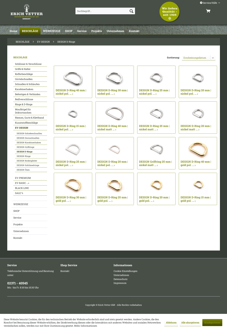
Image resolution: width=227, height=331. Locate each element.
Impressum (120, 283)
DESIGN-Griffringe (25, 147)
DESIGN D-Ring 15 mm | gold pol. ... (196, 199)
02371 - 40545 (17, 283)
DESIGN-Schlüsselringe (28, 165)
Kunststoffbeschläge (26, 122)
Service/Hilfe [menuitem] (209, 2)
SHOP (16, 210)
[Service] (82, 31)
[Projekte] (96, 31)
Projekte (18, 224)
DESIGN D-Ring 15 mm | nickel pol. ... (71, 127)
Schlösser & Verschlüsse (28, 63)
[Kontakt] (134, 31)
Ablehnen (171, 322)
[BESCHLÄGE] (30, 31)
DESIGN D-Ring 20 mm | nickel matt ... (196, 127)
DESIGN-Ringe (24, 156)
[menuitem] (105, 11)
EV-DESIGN (21, 127)
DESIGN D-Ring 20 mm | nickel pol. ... (196, 92)
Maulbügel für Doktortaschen (23, 111)
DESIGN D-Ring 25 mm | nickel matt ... (154, 127)
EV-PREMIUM (23, 177)
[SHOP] (69, 31)
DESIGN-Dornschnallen (28, 138)
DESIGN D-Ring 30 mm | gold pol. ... (71, 199)
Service (17, 217)
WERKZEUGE (20, 204)
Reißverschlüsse (24, 99)
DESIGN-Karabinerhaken (29, 142)
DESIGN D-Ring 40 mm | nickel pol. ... (71, 92)
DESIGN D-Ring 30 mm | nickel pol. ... (112, 92)
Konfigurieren (212, 322)
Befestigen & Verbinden (27, 94)
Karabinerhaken (24, 89)
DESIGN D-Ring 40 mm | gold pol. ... (196, 163)
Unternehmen (21, 231)
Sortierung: (173, 57)
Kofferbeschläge (24, 74)
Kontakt (17, 237)
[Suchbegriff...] (105, 11)
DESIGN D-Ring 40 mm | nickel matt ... (112, 127)
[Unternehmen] (115, 31)
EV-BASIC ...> (22, 183)
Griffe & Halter (23, 69)
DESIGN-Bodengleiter (27, 160)
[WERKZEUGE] (52, 31)
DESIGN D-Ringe (24, 151)
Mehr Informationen (85, 325)
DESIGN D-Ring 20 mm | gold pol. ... (154, 199)
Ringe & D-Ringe (23, 104)
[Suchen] (131, 11)
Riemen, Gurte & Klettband (29, 117)
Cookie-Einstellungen (125, 271)
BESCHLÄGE (20, 57)
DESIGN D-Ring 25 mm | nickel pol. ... (154, 92)
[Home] (13, 31)
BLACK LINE (22, 188)
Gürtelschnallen (24, 79)
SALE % (19, 193)
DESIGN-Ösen (23, 169)
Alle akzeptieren (190, 322)
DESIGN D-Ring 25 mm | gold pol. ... (112, 199)
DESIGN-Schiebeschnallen (29, 133)
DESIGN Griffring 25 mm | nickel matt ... (155, 163)
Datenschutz (120, 279)
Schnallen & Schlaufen (27, 84)
